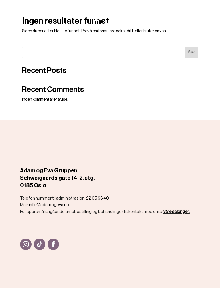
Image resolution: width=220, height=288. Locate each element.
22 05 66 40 (97, 198)
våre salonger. (176, 212)
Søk (191, 52)
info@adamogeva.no (49, 205)
